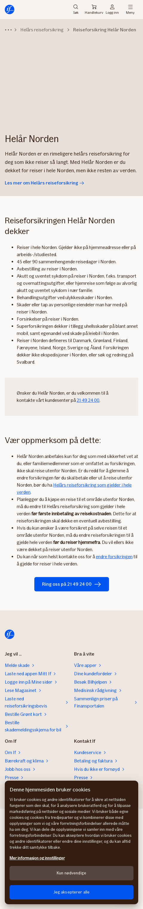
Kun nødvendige (71, 873)
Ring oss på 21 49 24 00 (71, 584)
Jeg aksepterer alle (71, 892)
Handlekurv (94, 9)
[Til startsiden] (9, 9)
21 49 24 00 (88, 400)
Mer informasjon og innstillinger (37, 858)
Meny (130, 9)
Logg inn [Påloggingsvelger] (112, 9)
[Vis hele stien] (8, 29)
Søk (76, 9)
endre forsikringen (114, 556)
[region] (71, 842)
